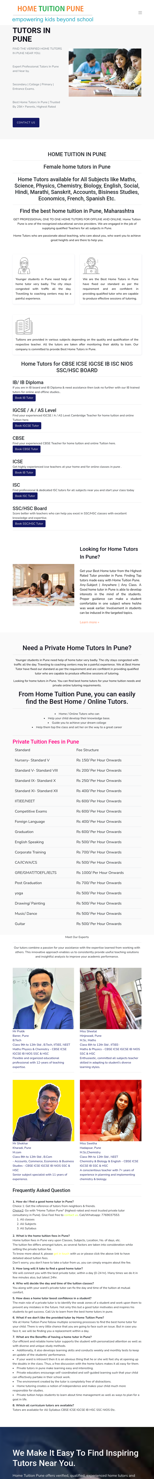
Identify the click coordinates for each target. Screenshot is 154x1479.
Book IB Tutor (24, 398)
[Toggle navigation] (140, 13)
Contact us (26, 122)
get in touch (61, 1254)
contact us (71, 1215)
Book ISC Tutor (25, 496)
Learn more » (89, 622)
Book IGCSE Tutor (27, 426)
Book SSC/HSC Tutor (29, 524)
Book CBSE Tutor (26, 449)
